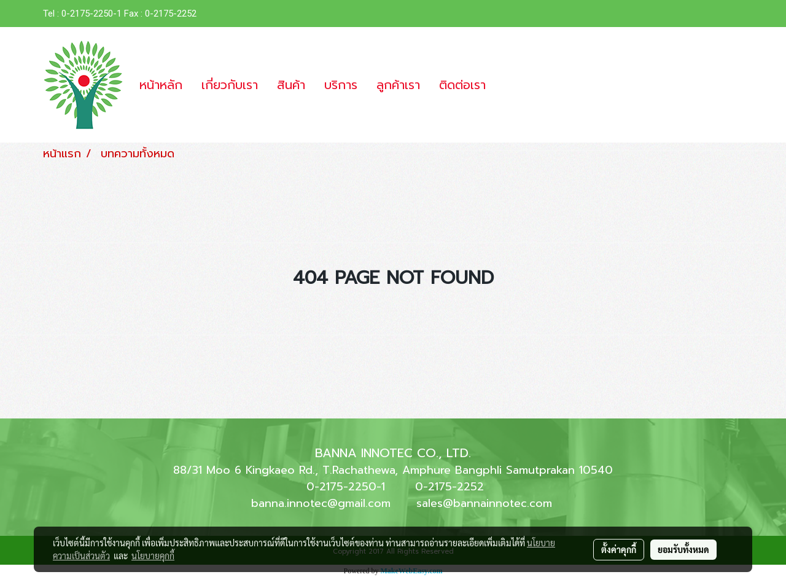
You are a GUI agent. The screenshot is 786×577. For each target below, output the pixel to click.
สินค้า (291, 85)
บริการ (340, 85)
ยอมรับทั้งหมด (683, 549)
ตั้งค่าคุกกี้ (618, 549)
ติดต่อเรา (462, 85)
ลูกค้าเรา (398, 85)
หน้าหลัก (160, 85)
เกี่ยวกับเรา (229, 85)
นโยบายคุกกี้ (152, 555)
